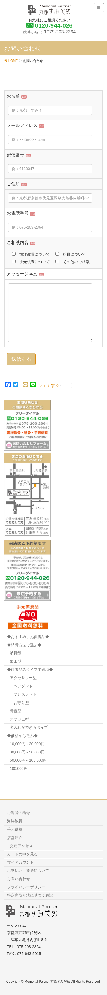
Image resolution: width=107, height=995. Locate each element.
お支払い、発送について (28, 870)
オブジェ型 (19, 719)
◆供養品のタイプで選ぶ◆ (30, 669)
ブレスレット (25, 694)
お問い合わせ (18, 879)
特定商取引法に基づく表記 (30, 895)
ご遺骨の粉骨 (18, 812)
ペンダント (23, 686)
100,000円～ (20, 768)
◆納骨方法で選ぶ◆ (24, 645)
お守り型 (21, 703)
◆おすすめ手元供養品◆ (28, 636)
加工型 (15, 661)
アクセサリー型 (23, 678)
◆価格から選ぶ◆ (22, 735)
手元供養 (14, 829)
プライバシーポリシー (26, 887)
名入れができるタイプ (29, 727)
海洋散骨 (14, 821)
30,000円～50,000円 (27, 752)
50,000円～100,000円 (28, 760)
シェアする (55, 385)
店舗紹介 (14, 837)
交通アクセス (21, 846)
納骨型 (15, 653)
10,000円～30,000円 (27, 744)
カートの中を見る (22, 854)
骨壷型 (15, 711)
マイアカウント (20, 862)
